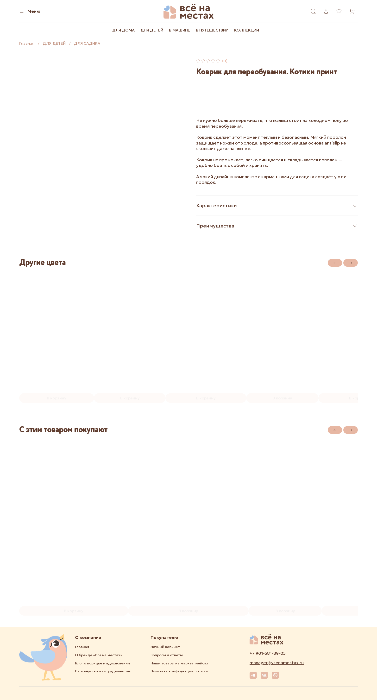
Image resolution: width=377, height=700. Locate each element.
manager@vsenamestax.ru (277, 662)
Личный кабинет (165, 647)
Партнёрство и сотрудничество (103, 671)
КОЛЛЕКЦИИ (246, 30)
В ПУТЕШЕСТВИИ (212, 30)
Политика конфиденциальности (179, 671)
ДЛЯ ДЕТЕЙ (151, 30)
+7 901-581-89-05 (268, 653)
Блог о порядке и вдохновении (102, 663)
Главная (26, 43)
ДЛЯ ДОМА (123, 30)
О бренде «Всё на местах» (98, 655)
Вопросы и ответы (167, 655)
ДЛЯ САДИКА (87, 43)
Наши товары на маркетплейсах (179, 663)
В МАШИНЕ (179, 30)
